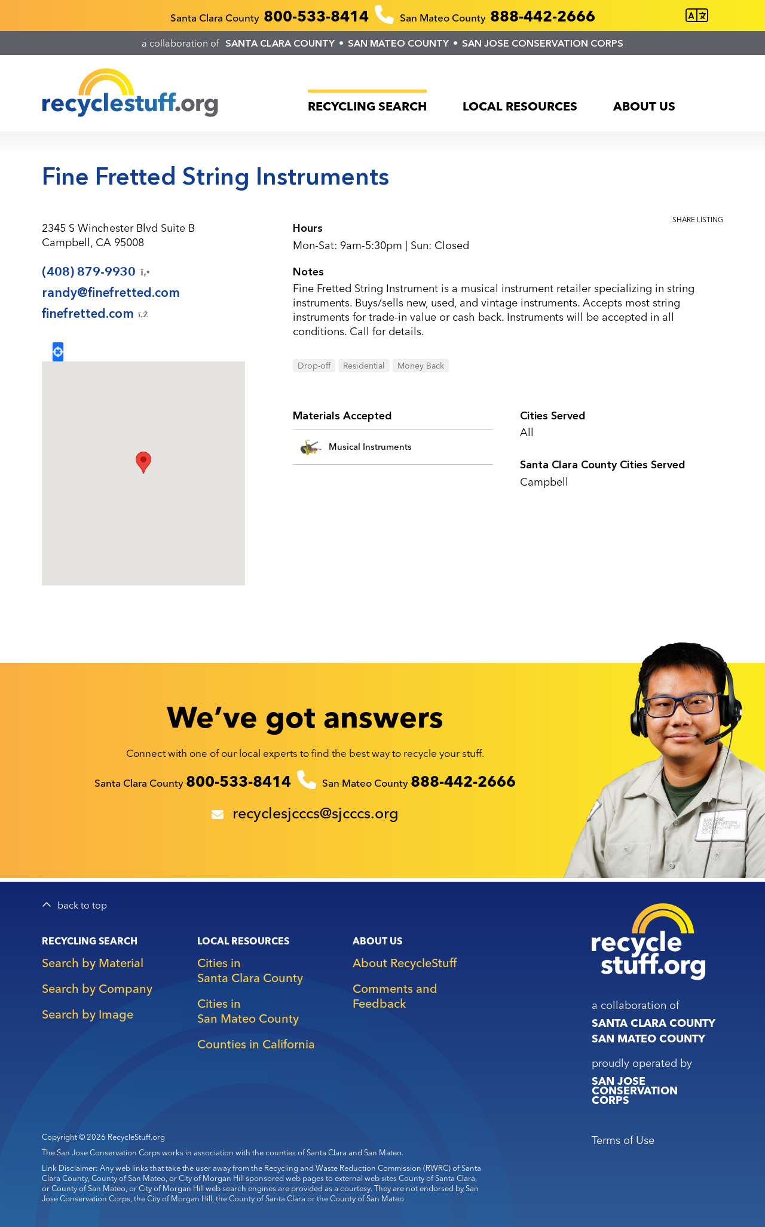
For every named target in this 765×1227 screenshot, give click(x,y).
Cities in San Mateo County (248, 1011)
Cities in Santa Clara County (250, 970)
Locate (58, 351)
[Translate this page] (697, 16)
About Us (644, 106)
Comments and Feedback (395, 996)
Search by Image (87, 1014)
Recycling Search (367, 106)
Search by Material (92, 962)
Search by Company (97, 988)
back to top (82, 905)
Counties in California (256, 1043)
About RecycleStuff (405, 962)
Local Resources (520, 106)
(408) (97, 272)
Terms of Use (623, 1140)
